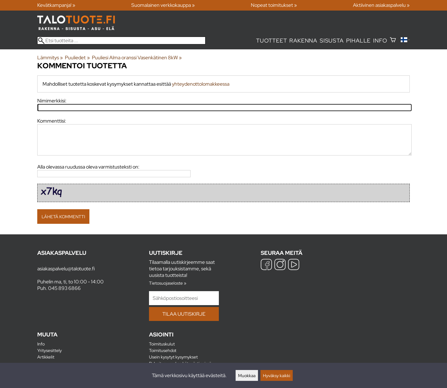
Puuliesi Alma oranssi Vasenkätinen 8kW (137, 57)
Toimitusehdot (162, 350)
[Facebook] (266, 265)
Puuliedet (77, 57)
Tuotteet (271, 40)
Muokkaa (246, 375)
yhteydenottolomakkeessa (200, 84)
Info (380, 40)
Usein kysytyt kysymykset (173, 357)
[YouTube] (293, 265)
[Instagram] (280, 265)
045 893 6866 (64, 288)
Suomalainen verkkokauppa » (163, 5)
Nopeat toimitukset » (274, 5)
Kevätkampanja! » (56, 5)
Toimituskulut (162, 344)
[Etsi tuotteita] (121, 40)
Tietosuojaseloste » (167, 283)
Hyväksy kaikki (276, 375)
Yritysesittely (49, 350)
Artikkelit (45, 357)
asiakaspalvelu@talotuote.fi (66, 268)
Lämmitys (50, 57)
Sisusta (332, 40)
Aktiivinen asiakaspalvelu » (381, 5)
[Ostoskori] (393, 40)
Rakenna (303, 40)
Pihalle (358, 40)
